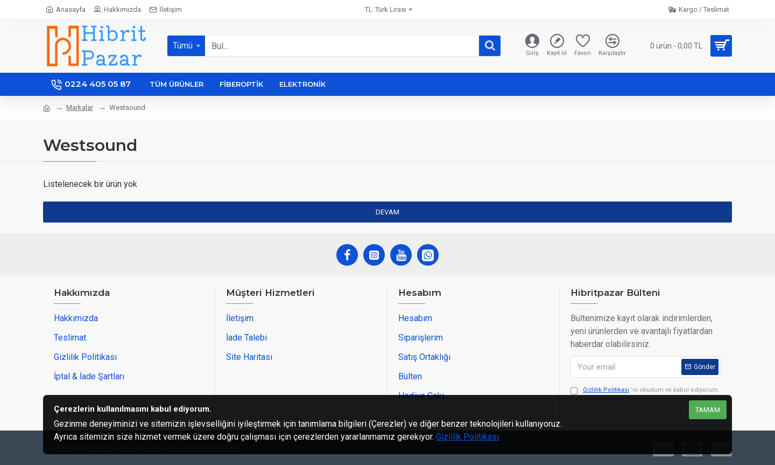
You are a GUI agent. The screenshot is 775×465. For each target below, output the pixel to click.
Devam (387, 212)
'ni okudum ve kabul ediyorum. (645, 390)
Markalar (79, 107)
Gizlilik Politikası (467, 437)
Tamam (707, 410)
